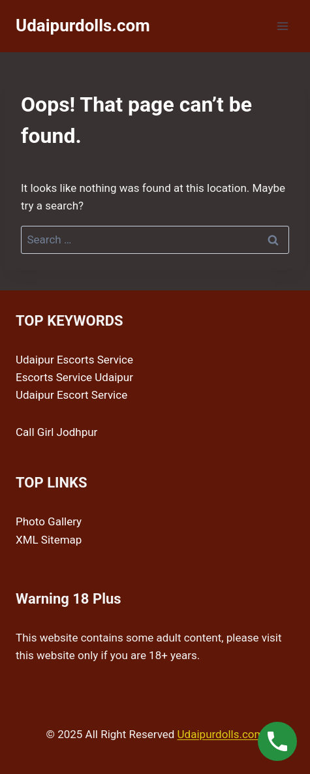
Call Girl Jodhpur (56, 432)
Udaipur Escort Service (71, 394)
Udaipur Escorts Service (74, 359)
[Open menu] (282, 26)
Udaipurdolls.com (221, 734)
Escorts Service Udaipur (74, 377)
